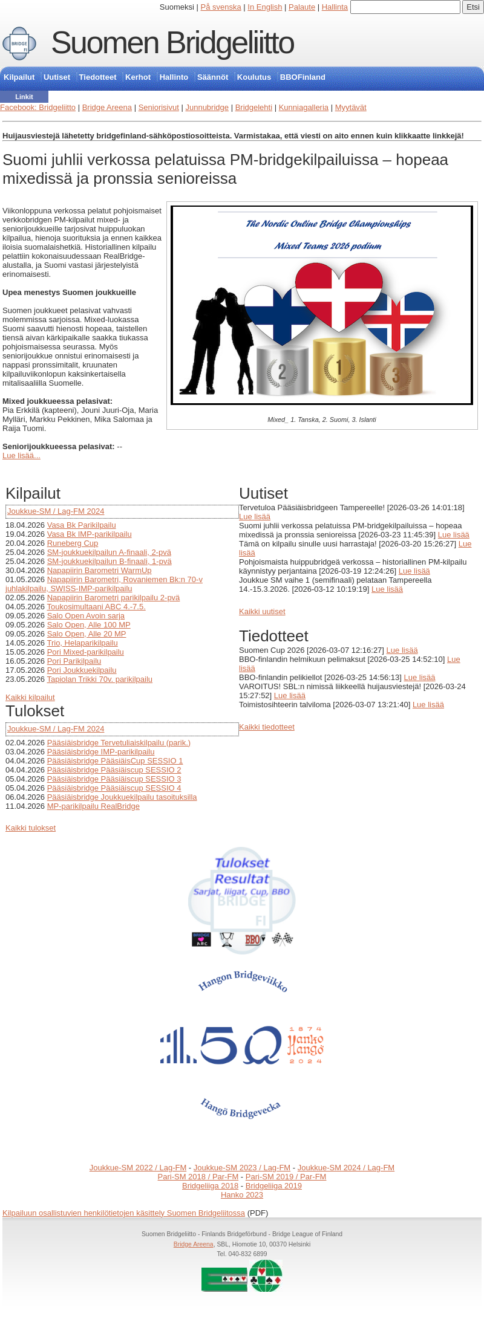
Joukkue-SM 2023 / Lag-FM (242, 1167)
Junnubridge (207, 107)
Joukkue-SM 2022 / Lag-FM (138, 1167)
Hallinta (335, 6)
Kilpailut (19, 77)
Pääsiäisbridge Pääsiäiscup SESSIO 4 (114, 787)
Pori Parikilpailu (74, 661)
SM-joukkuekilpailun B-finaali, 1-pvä (109, 561)
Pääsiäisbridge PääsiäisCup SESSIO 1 (115, 760)
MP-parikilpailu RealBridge (93, 806)
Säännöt (212, 77)
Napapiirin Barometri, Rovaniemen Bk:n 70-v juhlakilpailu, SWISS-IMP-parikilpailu (104, 584)
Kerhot (138, 77)
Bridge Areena (107, 107)
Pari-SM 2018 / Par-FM (198, 1176)
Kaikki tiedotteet (267, 726)
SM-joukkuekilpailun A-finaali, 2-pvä (109, 552)
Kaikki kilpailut (30, 697)
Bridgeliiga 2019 (274, 1185)
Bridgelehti (253, 107)
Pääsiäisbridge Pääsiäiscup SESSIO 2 (114, 769)
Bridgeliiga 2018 (210, 1185)
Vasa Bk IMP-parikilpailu (89, 534)
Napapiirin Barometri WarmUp (99, 570)
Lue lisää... (21, 455)
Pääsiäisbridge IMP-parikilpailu (101, 751)
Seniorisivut (159, 107)
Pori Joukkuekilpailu (82, 670)
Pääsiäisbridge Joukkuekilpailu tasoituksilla (122, 797)
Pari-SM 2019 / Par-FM (286, 1176)
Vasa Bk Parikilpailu (81, 525)
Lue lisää (254, 516)
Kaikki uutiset (262, 611)
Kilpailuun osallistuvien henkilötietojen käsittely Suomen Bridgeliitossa (123, 1212)
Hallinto (174, 77)
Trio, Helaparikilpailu (82, 642)
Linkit (24, 96)
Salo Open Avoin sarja (86, 615)
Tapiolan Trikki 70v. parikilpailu (99, 679)
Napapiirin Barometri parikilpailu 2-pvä (113, 597)
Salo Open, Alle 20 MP (86, 633)
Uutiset (57, 77)
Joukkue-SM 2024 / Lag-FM (346, 1167)
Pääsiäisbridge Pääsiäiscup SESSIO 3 (114, 778)
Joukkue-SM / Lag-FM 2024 (55, 511)
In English (264, 6)
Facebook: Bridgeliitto (38, 107)
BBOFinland (302, 77)
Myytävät (351, 107)
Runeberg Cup (73, 543)
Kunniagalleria (304, 107)
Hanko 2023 (242, 1194)
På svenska (221, 6)
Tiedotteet (98, 77)
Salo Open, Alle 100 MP (89, 624)
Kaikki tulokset (30, 827)
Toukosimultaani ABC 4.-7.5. (96, 606)
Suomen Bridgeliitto (172, 42)
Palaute (302, 6)
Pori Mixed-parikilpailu (85, 651)
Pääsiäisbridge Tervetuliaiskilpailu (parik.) (119, 742)
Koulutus (254, 77)
